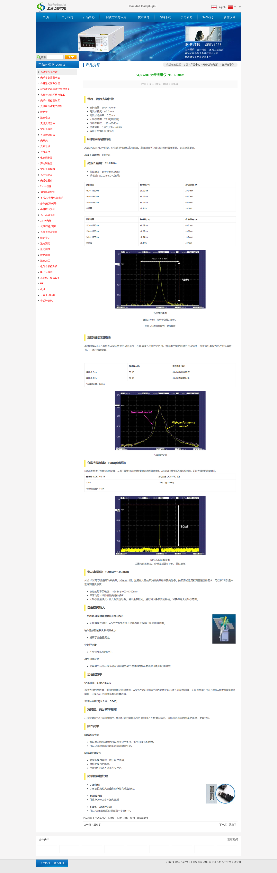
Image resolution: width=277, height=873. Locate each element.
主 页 (46, 17)
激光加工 (45, 260)
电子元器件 (46, 272)
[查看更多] (232, 839)
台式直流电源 (47, 295)
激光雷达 (45, 237)
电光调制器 (46, 157)
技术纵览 (143, 17)
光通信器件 (46, 180)
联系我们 (59, 863)
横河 (132, 817)
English (221, 7)
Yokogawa (142, 817)
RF (42, 283)
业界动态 (208, 17)
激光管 (44, 112)
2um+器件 (45, 186)
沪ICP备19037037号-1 (178, 862)
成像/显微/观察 (48, 226)
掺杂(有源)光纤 (48, 203)
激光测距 (45, 243)
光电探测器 (46, 174)
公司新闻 (186, 17)
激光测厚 (45, 249)
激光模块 (45, 117)
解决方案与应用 (116, 17)
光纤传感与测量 (48, 232)
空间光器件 (46, 129)
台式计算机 (46, 300)
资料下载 (165, 17)
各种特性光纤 (47, 209)
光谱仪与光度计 (48, 71)
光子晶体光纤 (47, 214)
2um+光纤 (45, 220)
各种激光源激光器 (50, 83)
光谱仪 (111, 817)
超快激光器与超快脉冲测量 (55, 89)
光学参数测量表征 (50, 77)
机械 (42, 289)
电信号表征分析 (48, 266)
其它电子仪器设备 (50, 277)
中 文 (237, 7)
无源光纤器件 (47, 123)
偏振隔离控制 (47, 192)
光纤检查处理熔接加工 (52, 94)
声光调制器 (46, 163)
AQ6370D (100, 817)
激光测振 (45, 255)
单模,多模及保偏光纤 (51, 197)
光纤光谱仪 (228, 64)
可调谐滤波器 (47, 134)
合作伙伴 (229, 17)
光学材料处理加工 (50, 100)
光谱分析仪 (122, 817)
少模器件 (45, 152)
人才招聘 (45, 863)
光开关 (44, 140)
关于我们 (67, 17)
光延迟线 (45, 146)
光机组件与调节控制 (51, 106)
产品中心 (89, 17)
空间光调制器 (47, 169)
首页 (185, 64)
